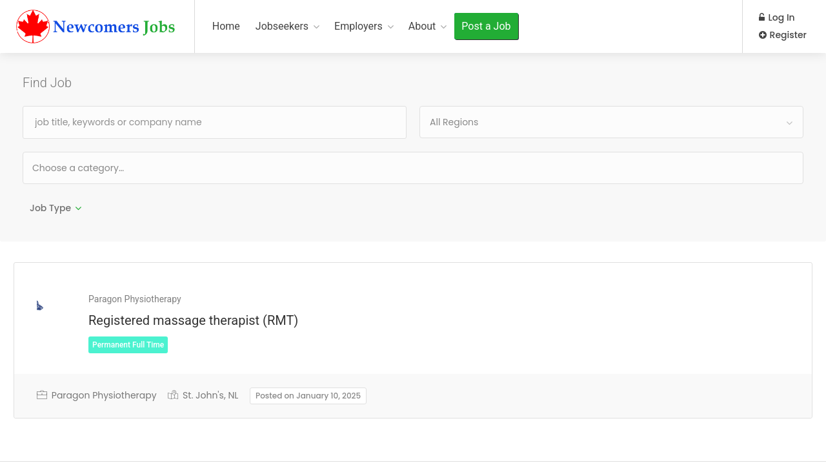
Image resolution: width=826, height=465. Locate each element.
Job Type (50, 208)
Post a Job (485, 26)
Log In (777, 17)
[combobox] (611, 122)
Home (226, 26)
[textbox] (119, 168)
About (422, 26)
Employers (358, 26)
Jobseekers (282, 26)
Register (783, 34)
